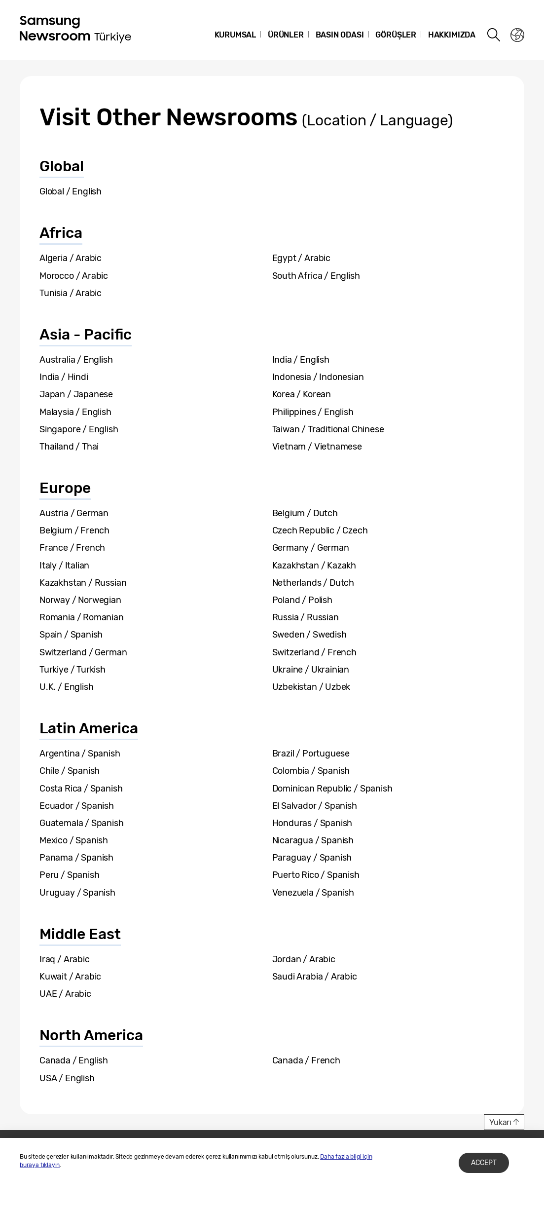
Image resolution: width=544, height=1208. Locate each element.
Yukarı (500, 1122)
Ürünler (286, 34)
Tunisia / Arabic (70, 293)
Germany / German (310, 547)
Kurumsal (235, 34)
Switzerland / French (314, 652)
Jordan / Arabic (303, 959)
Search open (494, 35)
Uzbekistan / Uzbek (311, 686)
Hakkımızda (451, 34)
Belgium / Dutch (305, 513)
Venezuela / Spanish (313, 892)
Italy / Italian (64, 565)
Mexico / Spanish (73, 840)
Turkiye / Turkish (72, 669)
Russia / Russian (305, 617)
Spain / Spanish (71, 634)
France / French (72, 547)
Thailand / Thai (69, 446)
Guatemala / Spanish (81, 823)
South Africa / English (316, 275)
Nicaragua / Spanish (313, 840)
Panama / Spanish (76, 857)
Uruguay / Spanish (77, 892)
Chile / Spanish (69, 770)
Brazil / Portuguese (311, 753)
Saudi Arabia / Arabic (314, 976)
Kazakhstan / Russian (82, 582)
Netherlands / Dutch (313, 582)
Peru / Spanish (69, 874)
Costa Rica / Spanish (80, 788)
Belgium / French (74, 530)
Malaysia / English (75, 412)
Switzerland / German (83, 652)
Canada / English (73, 1060)
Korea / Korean (301, 394)
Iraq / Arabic (64, 959)
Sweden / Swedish (309, 634)
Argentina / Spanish (79, 753)
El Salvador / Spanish (314, 805)
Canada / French (306, 1060)
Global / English (70, 191)
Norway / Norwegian (80, 600)
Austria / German (74, 513)
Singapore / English (78, 429)
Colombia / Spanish (311, 770)
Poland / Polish (302, 600)
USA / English (67, 1078)
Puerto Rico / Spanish (316, 874)
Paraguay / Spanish (312, 857)
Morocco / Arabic (73, 275)
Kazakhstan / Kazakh (314, 565)
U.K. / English (66, 686)
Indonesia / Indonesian (318, 377)
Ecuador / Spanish (76, 805)
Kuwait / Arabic (70, 976)
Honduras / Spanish (312, 823)
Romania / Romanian (81, 617)
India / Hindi (63, 377)
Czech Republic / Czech (320, 530)
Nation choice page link (517, 35)
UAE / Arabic (65, 993)
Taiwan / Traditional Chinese (328, 429)
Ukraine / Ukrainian (311, 669)
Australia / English (76, 359)
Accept (484, 1163)
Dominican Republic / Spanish (332, 788)
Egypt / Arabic (301, 258)
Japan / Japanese (76, 394)
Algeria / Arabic (70, 258)
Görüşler (395, 34)
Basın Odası (340, 34)
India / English (300, 359)
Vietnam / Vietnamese (317, 446)
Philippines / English (313, 412)
